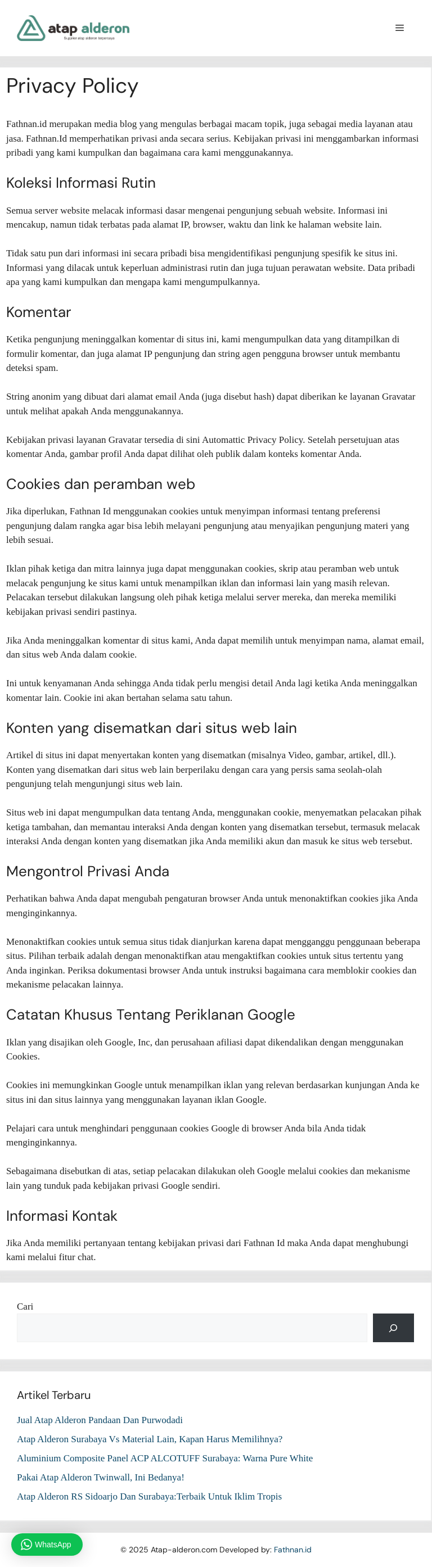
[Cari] (393, 1328)
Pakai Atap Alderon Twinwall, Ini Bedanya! (100, 1477)
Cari (25, 1306)
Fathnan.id (293, 1550)
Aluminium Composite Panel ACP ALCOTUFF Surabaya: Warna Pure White (165, 1458)
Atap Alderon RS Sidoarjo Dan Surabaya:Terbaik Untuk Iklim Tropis (149, 1496)
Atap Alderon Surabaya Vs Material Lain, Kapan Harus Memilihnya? (149, 1439)
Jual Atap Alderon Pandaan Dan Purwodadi (100, 1420)
